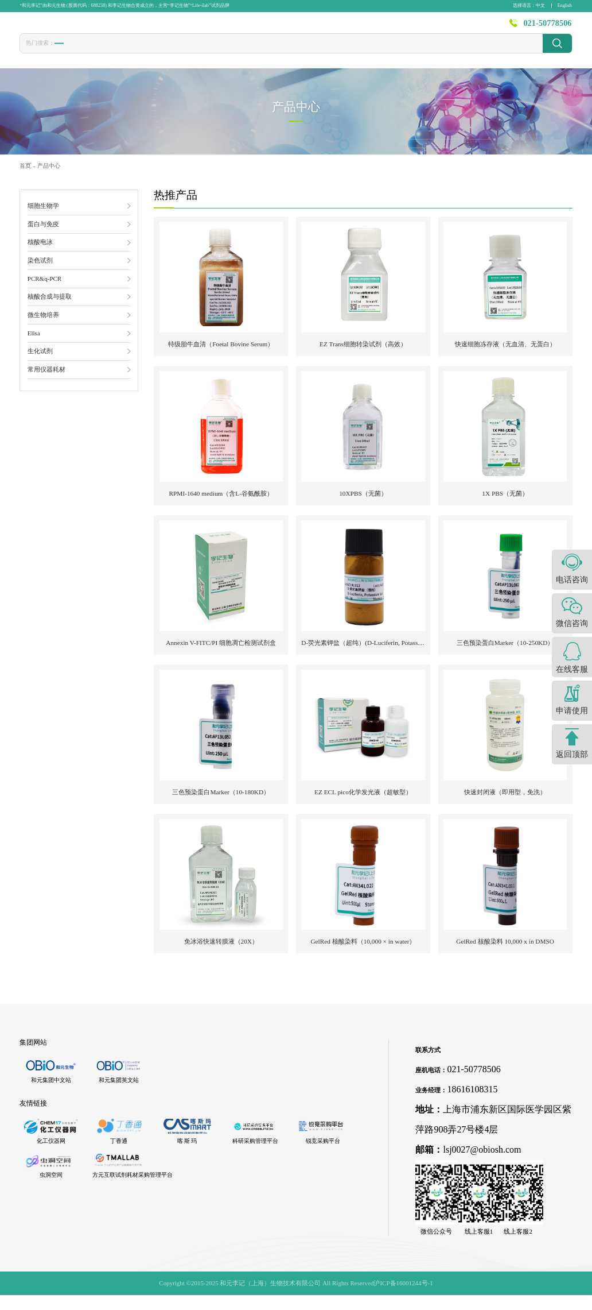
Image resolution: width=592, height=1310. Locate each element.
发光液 (280, 51)
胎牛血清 (70, 51)
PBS (221, 51)
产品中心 (246, 27)
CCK (171, 51)
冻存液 (142, 51)
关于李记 (472, 27)
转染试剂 (107, 51)
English (565, 5)
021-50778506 (547, 27)
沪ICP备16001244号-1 (403, 1297)
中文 (540, 5)
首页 (208, 27)
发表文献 (292, 27)
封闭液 (248, 51)
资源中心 (427, 27)
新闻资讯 (382, 27)
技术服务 (337, 27)
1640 (196, 51)
